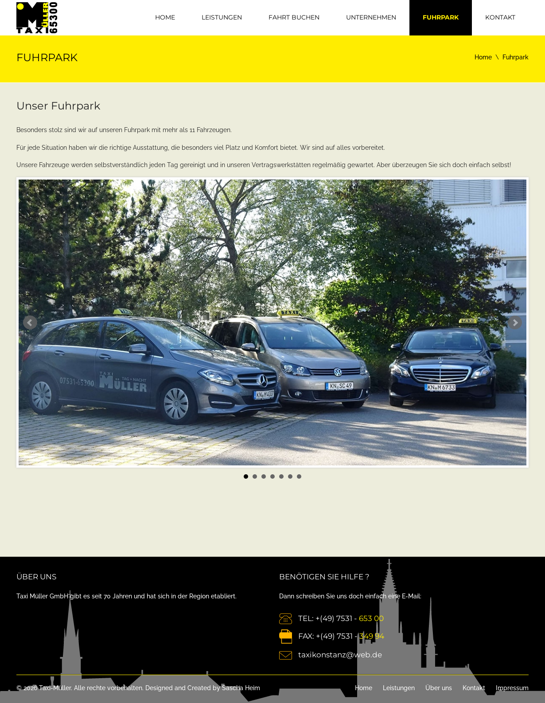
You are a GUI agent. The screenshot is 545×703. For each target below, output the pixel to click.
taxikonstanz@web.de (340, 654)
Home (165, 17)
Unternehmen (371, 17)
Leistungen (222, 17)
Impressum (512, 687)
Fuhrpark (441, 17)
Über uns (438, 687)
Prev (30, 323)
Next (515, 323)
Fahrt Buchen (294, 17)
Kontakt (500, 17)
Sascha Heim (241, 687)
